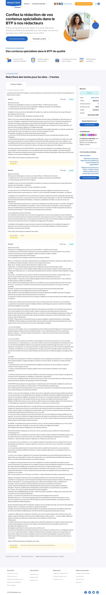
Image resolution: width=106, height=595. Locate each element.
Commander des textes (17, 39)
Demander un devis (39, 39)
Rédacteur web (34, 574)
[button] (97, 3)
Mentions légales (11, 585)
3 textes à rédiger (16, 84)
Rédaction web (34, 580)
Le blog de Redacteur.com (59, 576)
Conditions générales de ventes (15, 579)
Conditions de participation (83, 573)
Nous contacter (80, 576)
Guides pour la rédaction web (60, 573)
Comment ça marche (12, 573)
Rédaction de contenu (12, 556)
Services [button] (27, 4)
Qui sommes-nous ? (12, 576)
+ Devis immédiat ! (89, 125)
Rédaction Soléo (85, 155)
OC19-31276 (95, 98)
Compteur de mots (58, 579)
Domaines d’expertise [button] (39, 4)
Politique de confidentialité (14, 582)
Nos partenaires (80, 579)
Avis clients (79, 582)
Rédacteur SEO (34, 577)
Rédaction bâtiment (27, 556)
